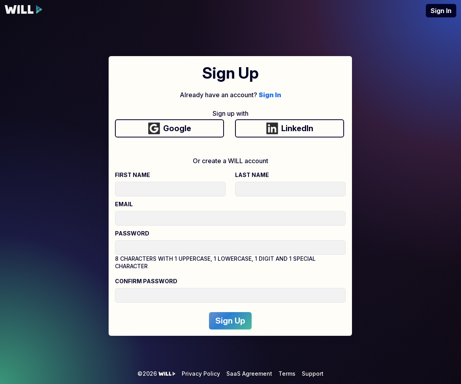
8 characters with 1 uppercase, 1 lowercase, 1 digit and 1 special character (215, 262)
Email (124, 204)
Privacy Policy (201, 373)
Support (313, 373)
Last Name (252, 174)
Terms (286, 373)
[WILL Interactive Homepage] (24, 10)
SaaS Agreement (249, 373)
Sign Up (230, 321)
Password (132, 233)
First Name (132, 174)
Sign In (441, 11)
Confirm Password (146, 281)
